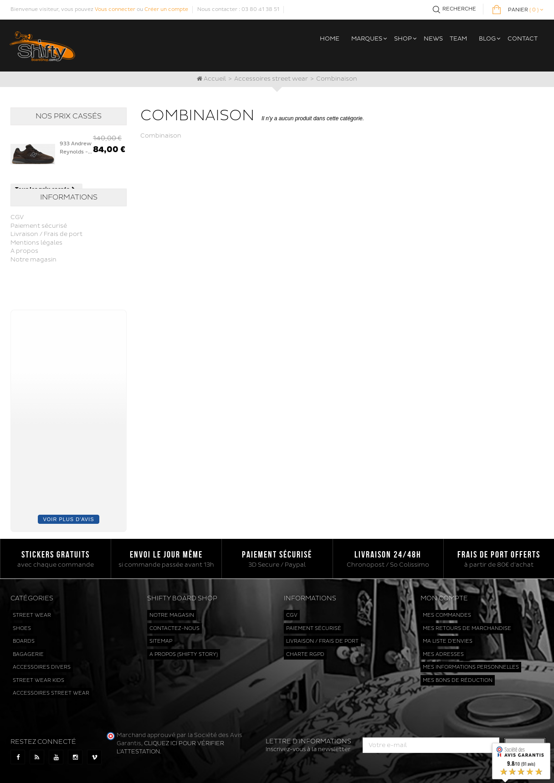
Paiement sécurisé (38, 247)
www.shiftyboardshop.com (222, 767)
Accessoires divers (42, 664)
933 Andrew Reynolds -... (76, 148)
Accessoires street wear (271, 78)
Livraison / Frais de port (46, 256)
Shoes (22, 625)
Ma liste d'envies (447, 638)
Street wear (32, 612)
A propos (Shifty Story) (183, 651)
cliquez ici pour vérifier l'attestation (427, 694)
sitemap (160, 638)
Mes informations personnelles (471, 664)
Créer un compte (166, 9)
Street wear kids (38, 677)
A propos (24, 272)
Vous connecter (115, 9)
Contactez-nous (174, 625)
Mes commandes (447, 612)
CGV (17, 239)
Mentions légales (36, 264)
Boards (24, 638)
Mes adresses (443, 651)
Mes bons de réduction (457, 677)
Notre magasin (33, 281)
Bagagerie (28, 651)
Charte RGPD (305, 651)
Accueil (211, 78)
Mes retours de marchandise (467, 625)
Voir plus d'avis (68, 515)
